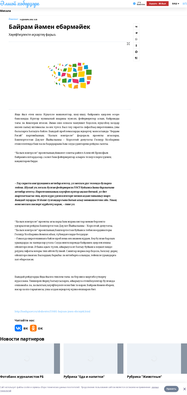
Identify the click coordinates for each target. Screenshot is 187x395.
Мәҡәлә (5, 10)
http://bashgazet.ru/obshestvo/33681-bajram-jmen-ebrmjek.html (52, 311)
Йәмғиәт (13, 19)
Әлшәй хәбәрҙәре (19, 3)
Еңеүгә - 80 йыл (157, 3)
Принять (171, 389)
